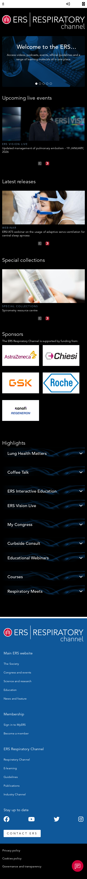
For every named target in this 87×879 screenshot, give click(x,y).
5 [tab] (51, 83)
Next (47, 163)
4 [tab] (47, 83)
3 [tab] (43, 83)
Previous (40, 163)
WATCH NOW (68, 74)
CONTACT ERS (22, 833)
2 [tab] (40, 83)
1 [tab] (36, 83)
